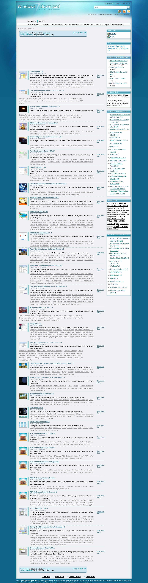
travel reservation (36, 82)
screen (70, 386)
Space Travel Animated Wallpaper (37, 119)
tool (68, 299)
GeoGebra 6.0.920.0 (118, 157)
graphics (85, 428)
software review (54, 159)
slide (46, 260)
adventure (65, 404)
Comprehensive (64, 458)
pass (48, 295)
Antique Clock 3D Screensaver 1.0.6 (44, 198)
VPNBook (114, 284)
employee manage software (53, 276)
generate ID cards (36, 517)
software (64, 101)
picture (73, 556)
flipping (68, 260)
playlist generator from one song (41, 330)
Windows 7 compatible (64, 502)
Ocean (77, 133)
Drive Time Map (79, 176)
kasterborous (65, 194)
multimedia (23, 101)
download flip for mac (66, 374)
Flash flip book (35, 257)
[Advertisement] (37, 53)
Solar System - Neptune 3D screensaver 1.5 (47, 377)
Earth (57, 145)
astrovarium (70, 414)
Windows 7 (34, 159)
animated (52, 115)
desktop (22, 119)
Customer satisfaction (60, 538)
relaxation (64, 131)
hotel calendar (42, 540)
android (36, 444)
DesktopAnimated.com (27, 115)
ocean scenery (59, 133)
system (32, 386)
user (49, 299)
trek (55, 414)
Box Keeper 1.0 (116, 275)
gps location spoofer (67, 241)
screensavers (72, 388)
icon (36, 430)
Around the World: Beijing (79, 400)
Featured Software (33, 25)
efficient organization (58, 295)
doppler (49, 414)
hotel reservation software (69, 542)
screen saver (30, 316)
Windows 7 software (61, 274)
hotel (43, 159)
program (57, 556)
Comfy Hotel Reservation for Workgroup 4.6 (47, 527)
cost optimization (36, 276)
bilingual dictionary (80, 502)
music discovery (65, 332)
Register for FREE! (119, 105)
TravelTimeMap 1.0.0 (38, 167)
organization (61, 299)
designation (57, 297)
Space (47, 145)
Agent (63, 87)
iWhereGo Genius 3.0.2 (39, 212)
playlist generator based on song (61, 337)
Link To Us (126, 3)
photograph (73, 561)
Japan (21, 316)
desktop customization (44, 386)
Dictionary (66, 442)
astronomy (33, 414)
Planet (52, 145)
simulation (42, 418)
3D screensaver (46, 204)
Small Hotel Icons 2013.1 (40, 422)
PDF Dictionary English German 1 (43, 492)
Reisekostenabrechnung (38, 162)
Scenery (70, 372)
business (86, 297)
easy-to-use (32, 101)
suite (79, 428)
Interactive (48, 320)
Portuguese (76, 470)
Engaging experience (56, 260)
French (84, 442)
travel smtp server (119, 212)
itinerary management (84, 281)
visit (63, 297)
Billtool (76, 358)
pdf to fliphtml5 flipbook (73, 98)
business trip (66, 162)
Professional (80, 521)
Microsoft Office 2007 (118, 161)
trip (37, 304)
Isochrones (42, 178)
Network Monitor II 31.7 (119, 140)
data (41, 558)
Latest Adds (45, 25)
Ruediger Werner (54, 162)
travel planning (36, 281)
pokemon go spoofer (68, 225)
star (81, 115)
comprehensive (46, 472)
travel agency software (69, 80)
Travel (67, 85)
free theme (40, 374)
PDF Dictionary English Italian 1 (42, 447)
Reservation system (36, 544)
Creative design (35, 262)
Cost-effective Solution (64, 358)
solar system (57, 388)
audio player (82, 334)
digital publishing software (42, 98)
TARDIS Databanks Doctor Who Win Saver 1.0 (48, 184)
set (52, 430)
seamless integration (59, 222)
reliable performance (54, 227)
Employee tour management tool (81, 274)
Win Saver (33, 192)
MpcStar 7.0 (115, 146)
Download (100, 75)
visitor (38, 561)
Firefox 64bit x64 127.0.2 (119, 129)
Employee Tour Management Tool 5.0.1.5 (46, 265)
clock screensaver (58, 206)
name (91, 299)
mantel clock (85, 206)
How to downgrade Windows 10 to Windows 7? (118, 48)
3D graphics (42, 133)
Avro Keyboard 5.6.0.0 (118, 287)
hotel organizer (35, 542)
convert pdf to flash (82, 372)
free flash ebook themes (51, 255)
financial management (37, 164)
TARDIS (69, 192)
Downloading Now (87, 25)
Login (112, 36)
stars (52, 117)
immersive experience (71, 115)
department (56, 304)
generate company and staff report (80, 278)
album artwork (43, 337)
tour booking (75, 85)
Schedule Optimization (27, 351)
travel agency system (43, 87)
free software (73, 257)
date (52, 35)
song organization (49, 334)
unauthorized (34, 302)
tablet (32, 444)
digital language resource (49, 505)
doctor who (43, 194)
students (52, 558)
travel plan (121, 216)
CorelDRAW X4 (116, 143)
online (41, 563)
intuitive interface (47, 220)
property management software (41, 538)
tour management (36, 80)
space (38, 115)
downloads (40, 35)
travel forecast (120, 214)
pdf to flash (56, 372)
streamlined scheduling (74, 297)
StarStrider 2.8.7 (36, 408)
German (61, 486)
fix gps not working (52, 241)
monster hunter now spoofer (59, 246)
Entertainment (33, 318)
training (77, 299)
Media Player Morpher (118, 83)
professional (79, 558)
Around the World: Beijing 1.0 (42, 394)
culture (37, 400)
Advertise (46, 577)
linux (50, 444)
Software (31, 21)
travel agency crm (79, 87)
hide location (88, 227)
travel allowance (86, 159)
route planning (35, 176)
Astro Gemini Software (61, 400)
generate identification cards (65, 521)
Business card (88, 556)
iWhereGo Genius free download (41, 229)
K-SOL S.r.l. (51, 178)
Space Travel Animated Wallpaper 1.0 (45, 106)
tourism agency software (51, 80)
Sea (83, 131)
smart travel (47, 222)
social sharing (57, 330)
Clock (32, 206)
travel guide (111, 219)
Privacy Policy (74, 577)
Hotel (50, 428)
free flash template (61, 257)
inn (46, 428)
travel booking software (38, 535)
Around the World (30, 320)
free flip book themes (85, 255)
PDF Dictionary (68, 444)
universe (73, 117)
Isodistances (38, 180)
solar (38, 388)
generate (33, 295)
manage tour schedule (73, 276)
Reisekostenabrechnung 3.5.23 (42, 151)
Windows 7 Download (27, 28)
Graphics (40, 320)
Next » (40, 33)
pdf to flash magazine (42, 369)
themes (47, 372)
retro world (46, 206)
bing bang (44, 115)
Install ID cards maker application (62, 519)
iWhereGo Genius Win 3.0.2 (41, 233)
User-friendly (56, 87)
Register (113, 34)
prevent (68, 295)
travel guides (111, 214)
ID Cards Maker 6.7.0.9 (39, 508)
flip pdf (54, 369)
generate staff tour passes (28, 355)
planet (64, 119)
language (82, 444)
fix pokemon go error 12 (84, 243)
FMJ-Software (70, 416)
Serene (77, 206)
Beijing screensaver (45, 404)
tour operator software (85, 80)
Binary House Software (74, 82)
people (32, 561)
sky (31, 418)
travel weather (112, 229)
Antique (90, 204)
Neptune (33, 388)
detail (31, 297)
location (82, 222)
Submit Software (117, 25)
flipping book (65, 255)
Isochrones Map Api (63, 178)
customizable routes (37, 241)
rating (47, 35)
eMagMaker (72, 369)
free (55, 98)
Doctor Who (60, 192)
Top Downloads (57, 25)
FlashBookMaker (35, 255)
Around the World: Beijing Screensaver (58, 402)
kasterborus (75, 194)
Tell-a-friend (108, 3)
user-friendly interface (85, 225)
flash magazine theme (85, 369)
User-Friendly (34, 458)
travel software (87, 85)
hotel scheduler (60, 544)
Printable (45, 519)
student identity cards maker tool (65, 517)
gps (65, 227)
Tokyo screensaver (44, 316)
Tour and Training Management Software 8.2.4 (48, 286)
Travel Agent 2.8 (36, 71)
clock (68, 206)
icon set (69, 428)
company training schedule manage (54, 278)
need (54, 299)
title (35, 35)
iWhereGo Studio (61, 220)
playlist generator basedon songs (46, 332)
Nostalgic (38, 206)
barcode (62, 563)
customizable (34, 558)
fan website (42, 192)
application (43, 304)
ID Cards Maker (81, 519)
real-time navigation (42, 243)
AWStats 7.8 (115, 137)
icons (56, 430)
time (49, 302)
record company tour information (50, 353)
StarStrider (89, 416)
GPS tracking (34, 246)
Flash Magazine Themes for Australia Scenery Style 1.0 (52, 363)
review (41, 145)
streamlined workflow (54, 283)
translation (56, 472)
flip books (48, 374)
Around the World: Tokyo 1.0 (41, 307)
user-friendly (54, 225)
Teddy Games (75, 131)
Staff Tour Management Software (49, 351)
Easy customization (86, 257)
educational (80, 416)
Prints (46, 558)
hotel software (71, 535)
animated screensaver (60, 204)
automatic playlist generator (67, 334)
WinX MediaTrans (117, 67)
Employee (43, 302)
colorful (46, 563)
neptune (80, 388)
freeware (80, 260)
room (75, 428)
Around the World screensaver (51, 318)
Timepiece (72, 204)
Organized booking (55, 540)
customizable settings (27, 117)
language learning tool (46, 502)
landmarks (38, 402)
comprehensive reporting (43, 297)
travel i (109, 212)
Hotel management (86, 540)
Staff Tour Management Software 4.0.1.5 (46, 342)
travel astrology (120, 218)
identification (34, 563)
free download (34, 204)
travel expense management (82, 162)
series (46, 556)
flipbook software (25, 98)
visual (64, 428)
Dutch (55, 486)
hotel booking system (70, 540)
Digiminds (74, 145)
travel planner (48, 82)
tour (78, 304)
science (62, 416)
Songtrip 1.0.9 (35, 324)
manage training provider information (50, 355)
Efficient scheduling (86, 542)
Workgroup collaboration (49, 542)
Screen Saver (69, 133)
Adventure (56, 320)
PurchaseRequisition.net (38, 283)
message (71, 558)
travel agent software (45, 85)
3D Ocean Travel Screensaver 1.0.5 (44, 123)
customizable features (38, 227)
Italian (60, 442)
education (41, 414)
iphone (90, 442)
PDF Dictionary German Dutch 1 (42, 478)
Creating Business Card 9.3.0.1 (42, 548)
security (39, 556)
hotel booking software (85, 535)
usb (80, 442)
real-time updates (75, 227)
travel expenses (122, 210)
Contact (118, 3)
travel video (117, 205)
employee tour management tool (41, 274)
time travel (51, 192)
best (68, 556)
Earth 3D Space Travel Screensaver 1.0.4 (46, 137)
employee (59, 558)
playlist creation (68, 330)
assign (39, 295)
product (73, 255)
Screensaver (34, 131)
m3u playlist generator (80, 332)
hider (70, 220)
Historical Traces (47, 257)
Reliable (79, 458)
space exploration (42, 117)
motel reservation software (56, 535)
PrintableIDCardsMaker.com (52, 561)
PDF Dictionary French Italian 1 (42, 433)
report (45, 299)
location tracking (42, 225)
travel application (116, 221)
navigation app (79, 220)
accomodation (39, 428)
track (44, 295)
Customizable (48, 517)
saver (65, 388)
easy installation (62, 117)
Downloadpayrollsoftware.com (82, 295)
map (59, 414)
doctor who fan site (54, 194)
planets (79, 117)
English (32, 456)
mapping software (78, 178)
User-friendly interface (77, 538)
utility (79, 556)
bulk (65, 561)
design (64, 372)
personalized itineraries (63, 176)
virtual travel (55, 131)
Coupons (106, 25)
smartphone (58, 444)
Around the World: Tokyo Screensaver (67, 316)
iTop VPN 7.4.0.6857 (118, 173)
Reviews (98, 25)
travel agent (113, 223)
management (57, 302)
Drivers (42, 21)
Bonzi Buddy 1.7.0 (117, 281)
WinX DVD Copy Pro (118, 78)
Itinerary (32, 87)
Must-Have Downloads (72, 25)
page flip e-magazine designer (48, 101)
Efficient (51, 523)
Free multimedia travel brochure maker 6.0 (47, 90)
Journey (50, 133)
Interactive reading (36, 260)
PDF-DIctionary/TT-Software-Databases (43, 442)
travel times (116, 203)
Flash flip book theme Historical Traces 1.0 (47, 249)
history (32, 400)
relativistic (41, 416)
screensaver (44, 131)
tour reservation (59, 82)
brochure (71, 101)
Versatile (51, 521)
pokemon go (34, 220)
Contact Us (90, 577)
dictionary (69, 486)
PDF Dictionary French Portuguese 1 (44, 462)
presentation (88, 260)
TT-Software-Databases (44, 500)
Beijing (76, 402)
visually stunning (55, 119)
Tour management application (59, 281)
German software (70, 159)
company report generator (73, 353)
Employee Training (32, 358)
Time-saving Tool (47, 358)
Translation (49, 456)
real (72, 299)
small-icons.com (44, 430)
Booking (69, 87)
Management (59, 85)
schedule (84, 299)
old (72, 206)
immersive (76, 192)
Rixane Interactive (86, 386)
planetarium (50, 416)
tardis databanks (87, 192)
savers (76, 386)
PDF (42, 444)
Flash (32, 369)
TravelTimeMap (47, 176)
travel (60, 98)
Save (98, 77)
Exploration (23, 318)
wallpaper (59, 115)
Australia (33, 372)
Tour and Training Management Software (78, 302)
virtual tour (57, 404)
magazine (40, 372)
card (65, 558)
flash (73, 260)
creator (68, 563)
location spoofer (73, 222)
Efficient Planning (70, 351)
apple (46, 444)
